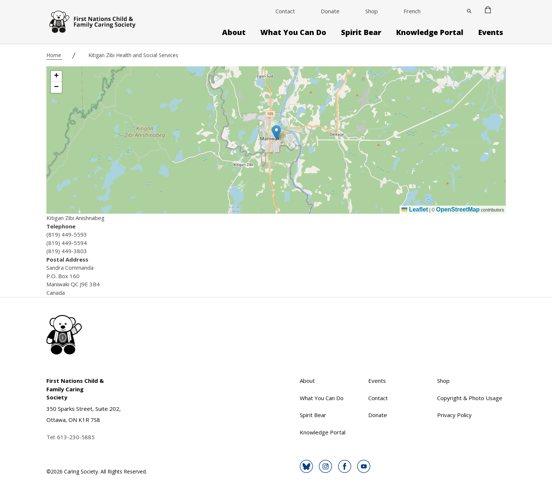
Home (54, 55)
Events (490, 32)
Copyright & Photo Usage (469, 398)
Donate (330, 11)
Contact (285, 11)
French (412, 11)
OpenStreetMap (457, 209)
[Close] (469, 11)
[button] (276, 132)
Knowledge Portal (429, 32)
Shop (371, 11)
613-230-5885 (76, 437)
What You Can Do (293, 32)
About (234, 32)
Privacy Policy (454, 415)
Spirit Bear (361, 32)
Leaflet (414, 209)
